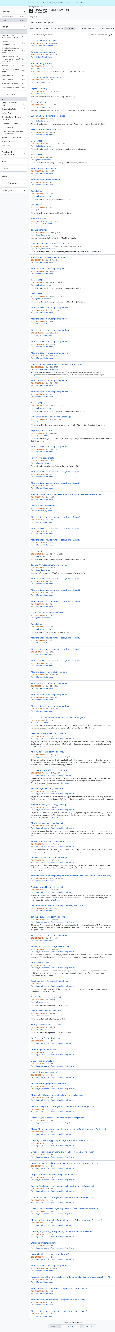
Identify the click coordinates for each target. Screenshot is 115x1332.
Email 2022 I (36, 551)
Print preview (35, 28)
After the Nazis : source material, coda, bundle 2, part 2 (55, 578)
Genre (4, 176)
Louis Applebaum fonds (13, 88)
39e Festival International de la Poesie (48, 116)
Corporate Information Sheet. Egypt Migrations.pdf (54, 1174)
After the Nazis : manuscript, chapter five (49, 307)
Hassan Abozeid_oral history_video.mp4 (49, 770)
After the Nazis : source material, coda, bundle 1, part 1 (55, 471)
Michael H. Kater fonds (44, 135)
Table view (69, 28)
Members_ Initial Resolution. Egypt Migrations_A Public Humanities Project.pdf (66, 1220)
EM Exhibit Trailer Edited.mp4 (44, 1243)
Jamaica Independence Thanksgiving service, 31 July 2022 (56, 364)
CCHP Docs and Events (41, 962)
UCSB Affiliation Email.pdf (42, 1061)
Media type (7, 190)
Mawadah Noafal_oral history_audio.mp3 (49, 733)
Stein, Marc (13, 146)
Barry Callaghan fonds (13, 84)
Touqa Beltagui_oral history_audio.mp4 (48, 917)
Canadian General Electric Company (13, 118)
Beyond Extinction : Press (42, 430)
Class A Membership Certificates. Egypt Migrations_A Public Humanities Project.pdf (68, 1129)
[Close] (112, 3)
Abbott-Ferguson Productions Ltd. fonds (13, 36)
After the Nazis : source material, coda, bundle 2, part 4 (55, 660)
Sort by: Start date (88, 28)
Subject (5, 168)
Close (42, 7)
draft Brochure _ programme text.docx (48, 1083)
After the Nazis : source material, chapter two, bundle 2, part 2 (59, 1311)
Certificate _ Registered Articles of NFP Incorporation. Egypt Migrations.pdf (64, 1163)
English (13, 20)
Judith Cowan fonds (43, 121)
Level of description (10, 183)
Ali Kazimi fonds (42, 422)
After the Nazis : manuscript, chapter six (49, 268)
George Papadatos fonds (45, 249)
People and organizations (8, 153)
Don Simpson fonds (13, 76)
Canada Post (36, 191)
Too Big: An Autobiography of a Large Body (50, 565)
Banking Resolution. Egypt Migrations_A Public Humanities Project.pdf (62, 1186)
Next (93, 1326)
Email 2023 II (36, 141)
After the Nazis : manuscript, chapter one (49, 353)
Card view (59, 28)
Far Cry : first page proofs (42, 458)
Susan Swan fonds (43, 68)
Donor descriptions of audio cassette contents (52, 243)
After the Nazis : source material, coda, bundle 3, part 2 (55, 590)
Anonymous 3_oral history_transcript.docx (50, 841)
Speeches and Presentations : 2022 (46, 506)
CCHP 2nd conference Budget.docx (46, 1038)
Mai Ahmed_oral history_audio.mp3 (47, 788)
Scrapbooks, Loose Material (43, 52)
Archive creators (9, 94)
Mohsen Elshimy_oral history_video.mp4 (49, 857)
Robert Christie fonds (44, 57)
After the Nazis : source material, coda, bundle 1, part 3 (55, 649)
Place (4, 161)
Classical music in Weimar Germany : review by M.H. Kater (57, 905)
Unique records (13, 16)
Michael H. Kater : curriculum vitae (46, 129)
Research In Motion (13, 142)
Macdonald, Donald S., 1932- (13, 104)
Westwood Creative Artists (13, 138)
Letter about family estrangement (46, 77)
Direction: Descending (105, 28)
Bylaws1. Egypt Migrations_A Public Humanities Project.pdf (57, 1118)
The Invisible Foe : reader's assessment (48, 257)
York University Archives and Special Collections (13, 132)
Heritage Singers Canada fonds (47, 369)
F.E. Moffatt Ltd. (13, 127)
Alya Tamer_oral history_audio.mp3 (47, 823)
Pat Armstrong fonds (44, 511)
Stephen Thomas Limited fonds (13, 70)
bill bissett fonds (13, 65)
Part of (5, 26)
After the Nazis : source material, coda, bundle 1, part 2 (55, 638)
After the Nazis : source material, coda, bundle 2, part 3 (55, 517)
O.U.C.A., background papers (44, 40)
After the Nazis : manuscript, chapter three (50, 330)
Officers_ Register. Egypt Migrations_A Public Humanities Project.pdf (62, 1231)
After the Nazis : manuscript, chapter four (49, 319)
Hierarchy (48, 28)
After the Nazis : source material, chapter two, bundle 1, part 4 (59, 1288)
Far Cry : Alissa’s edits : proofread (46, 997)
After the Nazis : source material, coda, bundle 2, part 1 (55, 483)
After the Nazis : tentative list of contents (49, 672)
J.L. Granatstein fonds (44, 223)
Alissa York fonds (42, 463)
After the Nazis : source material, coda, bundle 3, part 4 (55, 601)
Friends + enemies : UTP (42, 218)
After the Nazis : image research (45, 180)
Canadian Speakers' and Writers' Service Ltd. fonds (13, 50)
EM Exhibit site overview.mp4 (44, 1072)
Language (6, 11)
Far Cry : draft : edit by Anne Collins (46, 1011)
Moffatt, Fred (13, 113)
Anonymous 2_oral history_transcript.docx (50, 946)
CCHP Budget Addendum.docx (44, 1049)
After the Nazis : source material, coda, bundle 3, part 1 (55, 528)
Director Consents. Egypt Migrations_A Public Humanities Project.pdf (62, 1197)
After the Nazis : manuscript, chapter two (49, 341)
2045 (87, 1326)
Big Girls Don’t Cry (39, 88)
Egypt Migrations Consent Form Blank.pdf (50, 1254)
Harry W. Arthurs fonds (44, 46)
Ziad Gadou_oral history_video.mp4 (47, 887)
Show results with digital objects (100, 35)
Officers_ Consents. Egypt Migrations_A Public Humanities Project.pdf (62, 1140)
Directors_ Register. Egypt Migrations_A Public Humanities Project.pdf (62, 1152)
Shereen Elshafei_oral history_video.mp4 (49, 804)
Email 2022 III (37, 280)
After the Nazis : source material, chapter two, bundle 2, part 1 (59, 1300)
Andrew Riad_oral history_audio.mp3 (47, 752)
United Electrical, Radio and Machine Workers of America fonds (13, 59)
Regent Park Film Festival (13, 123)
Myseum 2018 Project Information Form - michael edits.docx (58, 1095)
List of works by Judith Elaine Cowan (47, 613)
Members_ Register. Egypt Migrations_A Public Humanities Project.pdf (62, 1106)
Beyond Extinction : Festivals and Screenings (51, 417)
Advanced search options (42, 22)
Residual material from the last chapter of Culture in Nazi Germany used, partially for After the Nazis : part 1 (72, 1277)
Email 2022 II (36, 403)
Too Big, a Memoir (39, 230)
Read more (65, 783)
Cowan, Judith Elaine (13, 109)
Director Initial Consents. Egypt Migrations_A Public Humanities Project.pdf (64, 1209)
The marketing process (41, 63)
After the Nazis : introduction (44, 168)
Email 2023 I (36, 154)
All (2, 31)
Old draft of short (39, 102)
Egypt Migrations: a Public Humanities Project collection (56, 738)
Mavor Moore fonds (13, 80)
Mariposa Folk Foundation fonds (13, 43)
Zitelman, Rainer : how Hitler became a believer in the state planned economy (66, 494)
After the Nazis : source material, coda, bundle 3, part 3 (55, 540)
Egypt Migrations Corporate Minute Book (49, 981)
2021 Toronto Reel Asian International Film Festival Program (58, 717)
